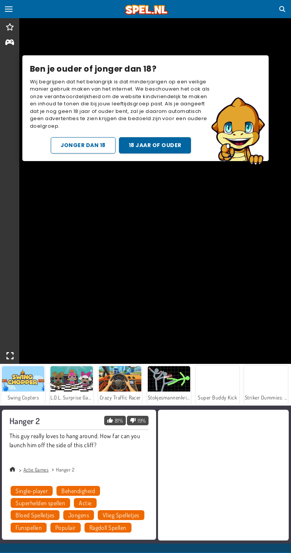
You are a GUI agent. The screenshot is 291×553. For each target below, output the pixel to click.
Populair (65, 527)
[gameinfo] (9, 43)
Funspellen (29, 527)
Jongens (78, 515)
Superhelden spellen (40, 503)
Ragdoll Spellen (108, 527)
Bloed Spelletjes (35, 515)
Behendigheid (78, 491)
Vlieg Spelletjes (121, 515)
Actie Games (35, 470)
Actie (85, 503)
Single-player (32, 491)
